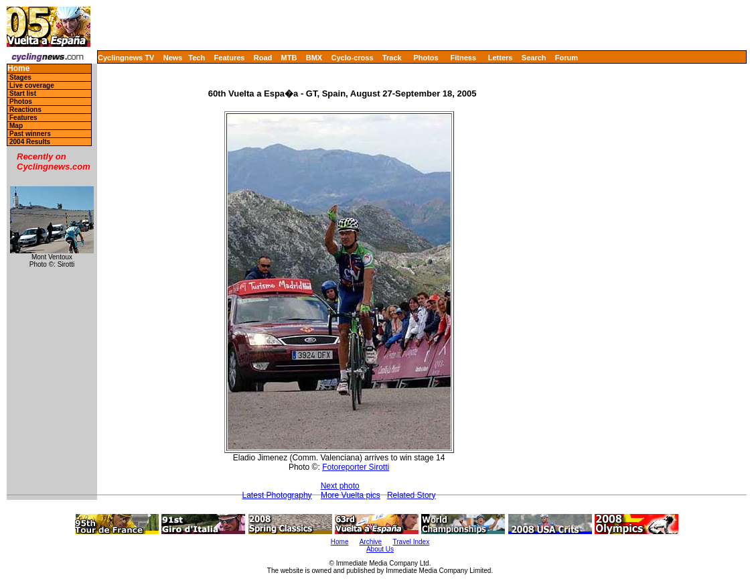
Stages (20, 77)
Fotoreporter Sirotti (355, 467)
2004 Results (29, 141)
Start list (22, 93)
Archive (371, 541)
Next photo (340, 486)
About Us (380, 549)
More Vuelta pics (350, 495)
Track (392, 58)
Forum (566, 58)
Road (263, 58)
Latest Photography (277, 495)
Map (16, 125)
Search (534, 58)
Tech (196, 58)
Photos (425, 58)
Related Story (411, 495)
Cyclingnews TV (126, 58)
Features (229, 58)
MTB (289, 58)
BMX (314, 58)
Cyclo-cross (352, 58)
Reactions (25, 109)
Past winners (30, 133)
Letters (500, 58)
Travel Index (411, 541)
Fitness (463, 58)
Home (18, 68)
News (173, 58)
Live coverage (31, 85)
